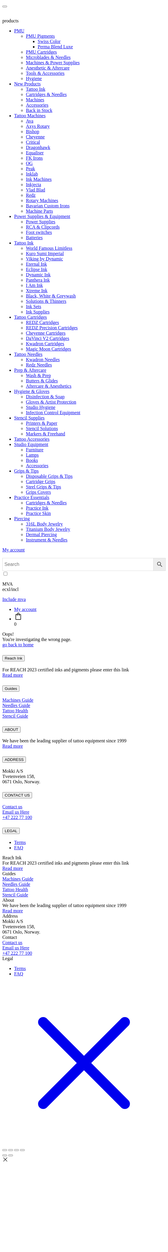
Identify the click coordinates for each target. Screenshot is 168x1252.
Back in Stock (39, 110)
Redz (31, 195)
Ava (29, 120)
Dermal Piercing (41, 534)
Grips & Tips (26, 470)
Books (32, 460)
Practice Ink (37, 508)
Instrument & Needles (46, 539)
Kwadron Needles (43, 359)
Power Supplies (40, 221)
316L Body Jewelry (44, 523)
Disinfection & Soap (45, 396)
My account (13, 549)
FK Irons (34, 158)
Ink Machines (39, 179)
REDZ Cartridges (42, 322)
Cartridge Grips (40, 481)
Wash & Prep (38, 375)
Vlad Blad (35, 189)
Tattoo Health (15, 710)
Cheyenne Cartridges (46, 333)
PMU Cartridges (41, 51)
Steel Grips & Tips (43, 486)
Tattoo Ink (35, 89)
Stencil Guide (15, 716)
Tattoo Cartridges (30, 317)
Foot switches (39, 232)
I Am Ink (34, 285)
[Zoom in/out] (4, 1150)
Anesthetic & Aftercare (47, 67)
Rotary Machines (42, 200)
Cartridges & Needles (46, 94)
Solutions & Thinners (46, 301)
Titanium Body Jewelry (48, 529)
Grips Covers (38, 492)
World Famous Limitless (49, 248)
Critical (33, 142)
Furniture (35, 449)
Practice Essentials (31, 497)
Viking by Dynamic (44, 258)
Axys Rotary (38, 126)
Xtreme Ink (36, 290)
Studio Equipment (31, 444)
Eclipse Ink (36, 269)
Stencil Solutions (42, 428)
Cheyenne (35, 136)
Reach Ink (13, 658)
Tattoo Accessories (31, 439)
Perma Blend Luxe (55, 46)
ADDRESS (14, 759)
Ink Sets (33, 306)
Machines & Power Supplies (53, 62)
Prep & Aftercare (30, 370)
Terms (20, 842)
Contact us (12, 806)
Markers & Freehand (45, 433)
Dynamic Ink (38, 274)
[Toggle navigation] (4, 6)
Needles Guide (16, 705)
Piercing (22, 518)
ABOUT (11, 729)
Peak (30, 168)
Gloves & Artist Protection (51, 401)
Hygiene (34, 78)
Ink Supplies (37, 311)
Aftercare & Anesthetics (48, 386)
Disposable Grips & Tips (49, 476)
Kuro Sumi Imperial (45, 253)
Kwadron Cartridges (45, 343)
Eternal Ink (36, 264)
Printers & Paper (41, 423)
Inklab (32, 173)
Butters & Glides (42, 380)
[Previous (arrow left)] (4, 1155)
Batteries (34, 237)
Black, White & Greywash (51, 295)
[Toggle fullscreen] (10, 1150)
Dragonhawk (38, 147)
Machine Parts (39, 211)
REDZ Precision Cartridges (52, 327)
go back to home (18, 644)
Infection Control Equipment (53, 412)
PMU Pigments (40, 36)
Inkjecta (33, 184)
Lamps (32, 454)
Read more (12, 675)
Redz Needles (39, 364)
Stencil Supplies (29, 417)
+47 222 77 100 (17, 817)
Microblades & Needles (48, 57)
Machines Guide (17, 700)
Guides (11, 688)
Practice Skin (38, 513)
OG (29, 163)
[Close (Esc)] (22, 1150)
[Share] (16, 1150)
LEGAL (11, 831)
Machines (35, 99)
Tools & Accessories (45, 73)
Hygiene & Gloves (31, 391)
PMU (19, 30)
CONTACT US (17, 795)
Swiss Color (49, 41)
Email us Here (15, 812)
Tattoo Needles (28, 354)
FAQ (18, 847)
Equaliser (35, 152)
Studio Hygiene (40, 407)
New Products (27, 83)
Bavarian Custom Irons (47, 205)
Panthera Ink (38, 280)
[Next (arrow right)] (10, 1155)
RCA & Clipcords (43, 226)
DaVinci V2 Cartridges (47, 338)
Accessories (37, 105)
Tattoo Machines (30, 115)
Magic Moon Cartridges (48, 348)
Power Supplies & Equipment (42, 216)
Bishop (32, 131)
